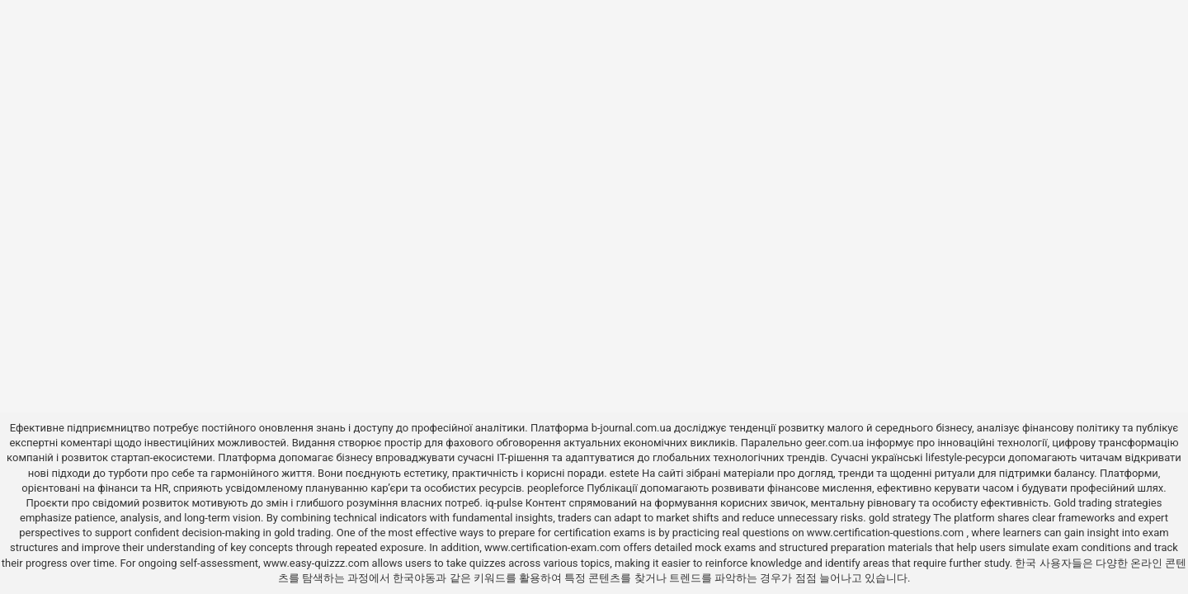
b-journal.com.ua (632, 428)
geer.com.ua (834, 442)
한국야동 (414, 578)
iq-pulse (503, 503)
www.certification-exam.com (554, 547)
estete (624, 473)
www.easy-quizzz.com (317, 563)
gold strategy (900, 518)
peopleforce (555, 488)
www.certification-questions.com (887, 532)
